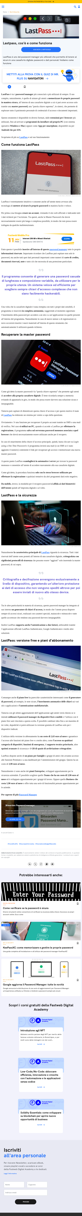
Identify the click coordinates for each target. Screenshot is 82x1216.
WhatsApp (46, 864)
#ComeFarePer (13, 844)
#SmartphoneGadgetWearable (45, 844)
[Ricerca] (75, 7)
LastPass (23, 137)
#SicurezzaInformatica (26, 844)
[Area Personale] (79, 6)
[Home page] (16, 7)
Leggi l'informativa (10, 1173)
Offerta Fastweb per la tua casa (39, 1)
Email (52, 864)
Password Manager (28, 794)
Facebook (41, 864)
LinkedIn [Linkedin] (29, 864)
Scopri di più (15, 819)
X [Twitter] (35, 864)
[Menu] (3, 6)
